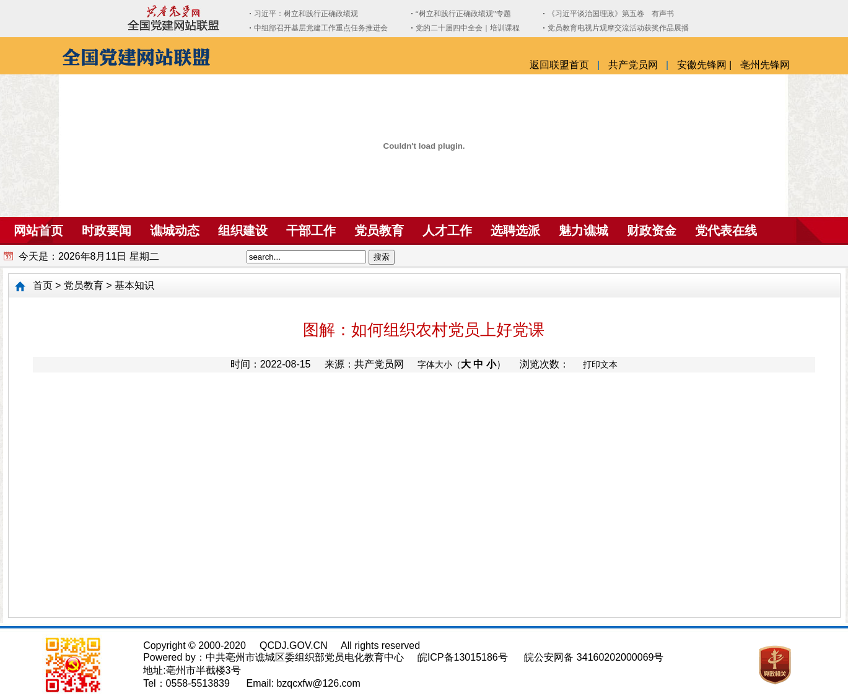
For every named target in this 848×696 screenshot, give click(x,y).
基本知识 (134, 285)
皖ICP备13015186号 (462, 657)
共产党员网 (634, 64)
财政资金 (651, 230)
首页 (43, 285)
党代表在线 (726, 230)
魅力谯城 (583, 230)
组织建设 (243, 230)
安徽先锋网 (703, 64)
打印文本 (600, 364)
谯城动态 (174, 230)
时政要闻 (106, 230)
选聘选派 (515, 230)
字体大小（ (439, 364)
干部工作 (311, 230)
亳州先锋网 (765, 64)
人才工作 (447, 230)
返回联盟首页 (561, 64)
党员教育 (379, 230)
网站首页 (31, 230)
